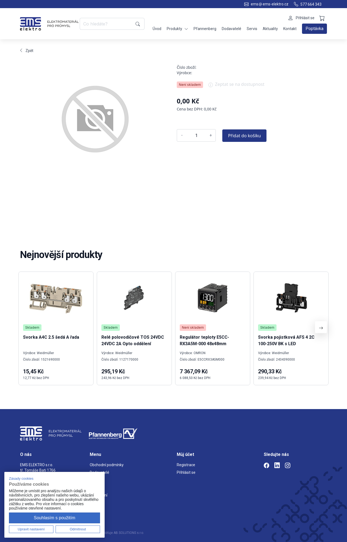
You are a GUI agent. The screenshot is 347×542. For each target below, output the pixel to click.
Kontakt (290, 29)
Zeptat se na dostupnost (236, 86)
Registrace (186, 465)
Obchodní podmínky (107, 465)
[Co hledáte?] (107, 24)
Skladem (32, 327)
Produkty (177, 29)
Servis (252, 29)
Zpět (26, 50)
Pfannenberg (205, 29)
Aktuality (270, 29)
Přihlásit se (186, 472)
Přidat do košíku (244, 136)
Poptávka (314, 28)
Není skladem (190, 85)
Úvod (157, 29)
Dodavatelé (231, 29)
